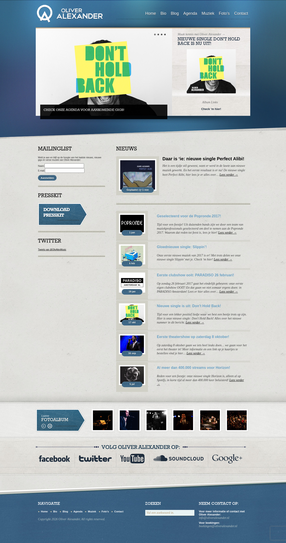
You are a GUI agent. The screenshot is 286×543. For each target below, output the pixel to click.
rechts (50, 426)
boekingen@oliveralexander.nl (218, 526)
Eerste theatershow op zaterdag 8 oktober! (193, 337)
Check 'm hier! (211, 109)
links (44, 426)
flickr (227, 459)
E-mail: (41, 170)
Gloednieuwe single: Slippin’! (182, 247)
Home (150, 13)
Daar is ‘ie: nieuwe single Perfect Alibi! (203, 158)
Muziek (208, 13)
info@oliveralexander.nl (214, 518)
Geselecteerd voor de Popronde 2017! (189, 216)
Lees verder (229, 174)
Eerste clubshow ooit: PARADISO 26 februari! (195, 275)
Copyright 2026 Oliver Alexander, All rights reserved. (71, 519)
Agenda (190, 13)
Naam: (41, 166)
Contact (241, 13)
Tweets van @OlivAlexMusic (52, 249)
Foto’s (224, 13)
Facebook (54, 459)
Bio (163, 13)
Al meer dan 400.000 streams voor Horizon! (193, 368)
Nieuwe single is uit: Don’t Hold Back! (189, 306)
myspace (178, 459)
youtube (132, 459)
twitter (95, 459)
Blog (175, 13)
